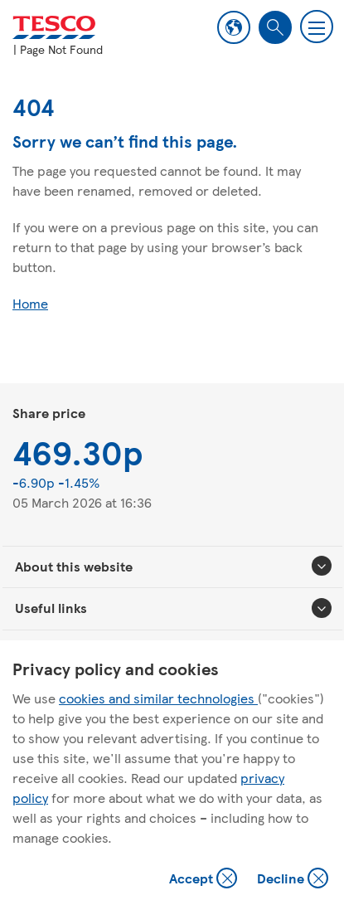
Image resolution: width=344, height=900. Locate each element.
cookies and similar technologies (158, 698)
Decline (293, 880)
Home (30, 303)
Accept (204, 880)
